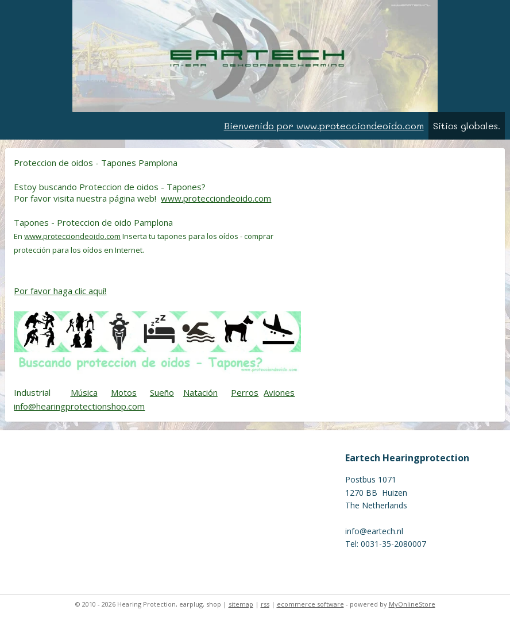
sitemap (241, 604)
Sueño (162, 392)
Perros (244, 392)
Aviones (279, 392)
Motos (124, 392)
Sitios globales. (466, 125)
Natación (200, 392)
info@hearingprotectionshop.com (79, 406)
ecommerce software (310, 604)
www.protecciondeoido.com (216, 198)
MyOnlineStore (412, 604)
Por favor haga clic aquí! (60, 290)
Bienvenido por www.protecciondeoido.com (324, 125)
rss (265, 604)
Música (84, 392)
